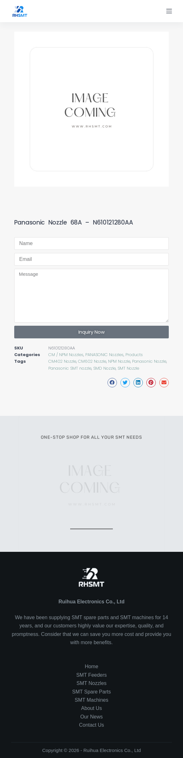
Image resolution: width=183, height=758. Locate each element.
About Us (91, 708)
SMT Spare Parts (91, 691)
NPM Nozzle (119, 361)
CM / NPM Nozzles (65, 355)
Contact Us (91, 725)
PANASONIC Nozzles (104, 355)
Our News (91, 716)
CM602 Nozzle (92, 361)
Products (134, 355)
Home (91, 666)
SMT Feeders (91, 675)
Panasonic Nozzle (149, 361)
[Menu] (169, 11)
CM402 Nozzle (62, 361)
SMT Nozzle (128, 368)
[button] (112, 382)
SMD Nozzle (104, 368)
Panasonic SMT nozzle (69, 368)
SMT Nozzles (91, 683)
